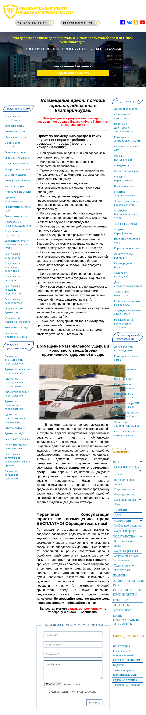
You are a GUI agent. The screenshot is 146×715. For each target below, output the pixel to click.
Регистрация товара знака (126, 355)
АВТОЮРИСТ (122, 607)
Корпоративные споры (127, 245)
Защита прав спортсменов (12, 253)
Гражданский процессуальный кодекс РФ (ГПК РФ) (126, 653)
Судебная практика (125, 677)
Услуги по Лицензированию (124, 190)
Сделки (119, 471)
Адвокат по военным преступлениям (17, 391)
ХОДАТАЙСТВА (124, 533)
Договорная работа (125, 106)
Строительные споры (127, 168)
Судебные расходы (126, 548)
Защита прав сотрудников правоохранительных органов (17, 457)
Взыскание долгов (15, 172)
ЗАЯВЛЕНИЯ (122, 518)
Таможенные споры (125, 221)
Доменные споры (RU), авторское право (127, 402)
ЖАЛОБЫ (119, 572)
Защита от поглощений (121, 272)
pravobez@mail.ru (77, 22)
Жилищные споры (15, 134)
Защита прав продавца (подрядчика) (13, 287)
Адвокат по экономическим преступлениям (14, 357)
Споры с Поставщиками (123, 155)
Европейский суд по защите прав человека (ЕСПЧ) (18, 241)
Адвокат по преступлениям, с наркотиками (15, 415)
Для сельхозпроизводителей (128, 281)
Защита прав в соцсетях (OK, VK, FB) (126, 421)
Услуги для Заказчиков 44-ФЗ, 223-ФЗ (127, 309)
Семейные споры (15, 128)
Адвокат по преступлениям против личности (15, 379)
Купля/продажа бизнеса (123, 262)
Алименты (121, 507)
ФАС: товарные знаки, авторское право (127, 430)
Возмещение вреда (16, 324)
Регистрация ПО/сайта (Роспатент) (125, 393)
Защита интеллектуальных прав (125, 366)
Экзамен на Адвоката (127, 682)
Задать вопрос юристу (73, 70)
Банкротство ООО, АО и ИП (127, 145)
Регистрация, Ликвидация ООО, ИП (127, 136)
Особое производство (127, 522)
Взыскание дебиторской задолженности (123, 124)
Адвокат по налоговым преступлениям (18, 368)
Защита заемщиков (16, 160)
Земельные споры (15, 149)
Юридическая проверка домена (124, 383)
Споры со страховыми (17, 155)
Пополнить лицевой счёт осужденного (16, 443)
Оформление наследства (12, 141)
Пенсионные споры (16, 213)
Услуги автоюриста (16, 183)
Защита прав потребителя (12, 115)
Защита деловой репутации (124, 253)
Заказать (94, 700)
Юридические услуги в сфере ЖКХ (127, 300)
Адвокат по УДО (14, 430)
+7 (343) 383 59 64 (32, 22)
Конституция (121, 643)
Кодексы (118, 662)
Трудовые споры (14, 123)
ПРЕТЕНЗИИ (121, 597)
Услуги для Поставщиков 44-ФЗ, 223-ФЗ (126, 211)
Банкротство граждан (17, 166)
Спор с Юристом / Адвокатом (15, 307)
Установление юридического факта (17, 317)
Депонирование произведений (123, 345)
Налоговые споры (124, 183)
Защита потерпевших (17, 436)
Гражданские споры (126, 464)
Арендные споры (124, 162)
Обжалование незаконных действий (18, 221)
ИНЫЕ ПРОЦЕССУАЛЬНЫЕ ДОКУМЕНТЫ (127, 617)
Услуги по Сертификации (123, 228)
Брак (118, 501)
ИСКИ (117, 459)
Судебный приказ (125, 528)
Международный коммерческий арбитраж (124, 320)
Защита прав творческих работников (12, 264)
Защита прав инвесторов (121, 290)
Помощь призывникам (17, 177)
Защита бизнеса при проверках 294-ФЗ (126, 200)
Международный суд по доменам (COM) (126, 411)
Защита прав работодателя (13, 298)
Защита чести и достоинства (14, 230)
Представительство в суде (18, 206)
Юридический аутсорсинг (122, 113)
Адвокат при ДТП (15, 425)
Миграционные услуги (18, 189)
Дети (118, 512)
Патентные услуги (124, 376)
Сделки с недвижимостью (14, 196)
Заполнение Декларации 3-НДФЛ (17, 332)
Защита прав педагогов (12, 275)
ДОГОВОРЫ (121, 602)
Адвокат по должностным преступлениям (14, 402)
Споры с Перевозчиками (123, 175)
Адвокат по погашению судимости (11, 472)
